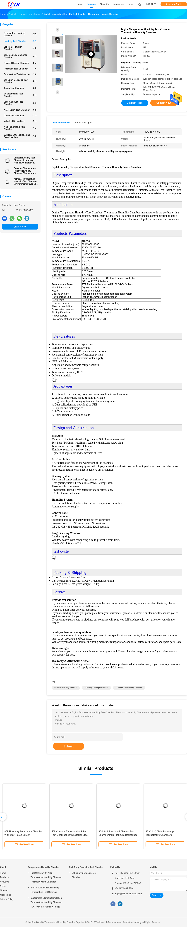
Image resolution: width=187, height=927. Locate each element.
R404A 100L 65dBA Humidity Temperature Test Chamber (45, 889)
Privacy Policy (6, 899)
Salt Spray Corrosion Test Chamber (20, 81)
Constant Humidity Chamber (20, 48)
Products (4, 877)
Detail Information (61, 122)
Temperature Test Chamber (20, 74)
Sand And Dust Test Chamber (20, 103)
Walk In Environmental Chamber (20, 128)
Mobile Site (5, 895)
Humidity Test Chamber (20, 41)
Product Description (83, 122)
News (2, 886)
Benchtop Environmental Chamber (20, 56)
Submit (69, 746)
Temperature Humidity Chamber (20, 34)
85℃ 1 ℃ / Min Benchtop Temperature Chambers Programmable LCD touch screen (164, 835)
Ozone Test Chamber (20, 115)
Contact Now (20, 226)
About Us (4, 881)
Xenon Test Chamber (20, 88)
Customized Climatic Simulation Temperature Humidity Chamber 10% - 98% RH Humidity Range (46, 902)
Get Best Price (135, 102)
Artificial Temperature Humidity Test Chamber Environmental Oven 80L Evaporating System (26, 181)
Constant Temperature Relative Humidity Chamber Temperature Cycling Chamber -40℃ (25, 171)
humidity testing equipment (96, 688)
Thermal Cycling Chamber (20, 63)
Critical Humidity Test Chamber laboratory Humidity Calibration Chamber (24, 160)
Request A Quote (174, 4)
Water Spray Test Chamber (20, 109)
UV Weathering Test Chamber (20, 94)
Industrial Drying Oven (20, 121)
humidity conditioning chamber (129, 688)
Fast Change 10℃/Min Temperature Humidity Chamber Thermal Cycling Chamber (46, 877)
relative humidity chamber (65, 688)
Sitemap (4, 890)
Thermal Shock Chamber (20, 68)
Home (3, 873)
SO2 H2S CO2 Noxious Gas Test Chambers (20, 136)
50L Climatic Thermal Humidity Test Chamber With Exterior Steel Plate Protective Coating (69, 835)
